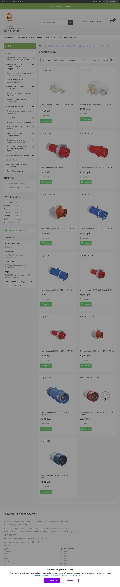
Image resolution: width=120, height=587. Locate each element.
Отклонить (70, 580)
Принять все (52, 580)
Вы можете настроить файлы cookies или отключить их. (59, 575)
